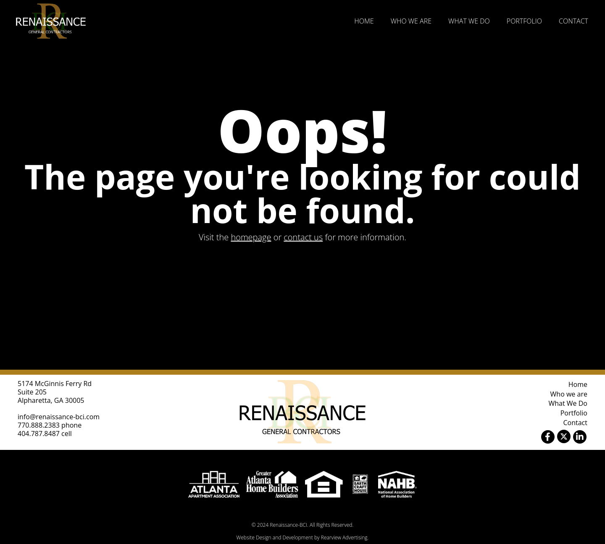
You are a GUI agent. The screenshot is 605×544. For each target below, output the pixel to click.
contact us (303, 237)
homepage (251, 237)
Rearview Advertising (344, 537)
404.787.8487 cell (45, 433)
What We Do (469, 21)
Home (364, 21)
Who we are (411, 21)
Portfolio (524, 21)
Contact (573, 21)
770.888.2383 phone (50, 425)
